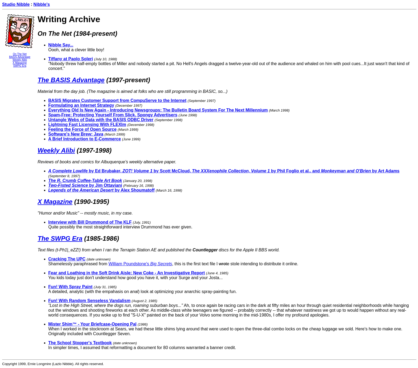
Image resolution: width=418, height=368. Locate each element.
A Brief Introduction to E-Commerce (84, 139)
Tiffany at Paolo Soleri (70, 59)
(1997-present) (128, 80)
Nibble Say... (60, 45)
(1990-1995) (91, 201)
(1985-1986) (101, 238)
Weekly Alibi (20, 59)
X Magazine (20, 62)
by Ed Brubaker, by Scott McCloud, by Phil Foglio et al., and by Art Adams (224, 171)
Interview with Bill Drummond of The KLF (90, 222)
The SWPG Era (60, 238)
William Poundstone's (140, 264)
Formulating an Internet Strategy (81, 105)
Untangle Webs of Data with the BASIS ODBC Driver (100, 119)
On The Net (20, 54)
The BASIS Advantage (71, 80)
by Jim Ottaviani (85, 185)
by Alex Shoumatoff (101, 190)
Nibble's (41, 4)
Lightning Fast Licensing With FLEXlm (87, 124)
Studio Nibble (16, 4)
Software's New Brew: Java (75, 134)
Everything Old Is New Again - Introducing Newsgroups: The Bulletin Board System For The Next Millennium (158, 110)
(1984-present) (95, 33)
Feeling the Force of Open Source (82, 129)
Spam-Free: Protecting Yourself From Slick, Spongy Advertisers (112, 115)
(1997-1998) (94, 150)
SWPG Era (19, 65)
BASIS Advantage (19, 57)
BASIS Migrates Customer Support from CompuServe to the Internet (117, 100)
